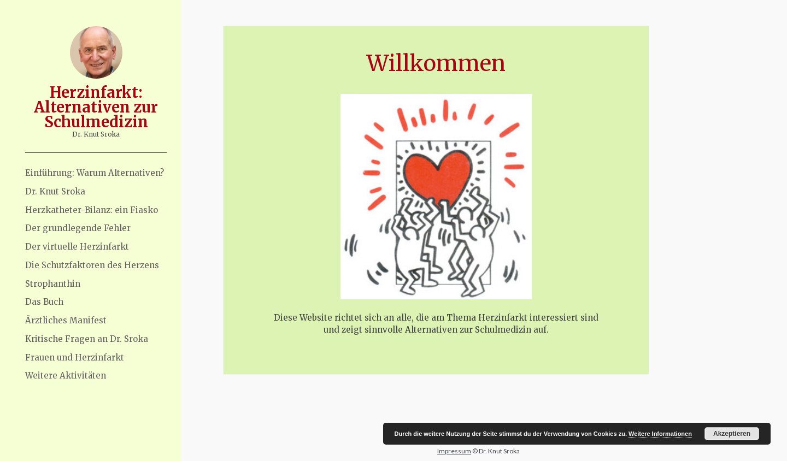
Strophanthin (52, 284)
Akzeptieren (731, 434)
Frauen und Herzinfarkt (74, 357)
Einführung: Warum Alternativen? (94, 173)
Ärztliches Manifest (66, 320)
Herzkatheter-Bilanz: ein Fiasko (91, 210)
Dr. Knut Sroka (55, 191)
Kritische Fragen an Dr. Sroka (86, 339)
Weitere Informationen (660, 433)
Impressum (454, 451)
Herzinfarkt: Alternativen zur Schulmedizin (96, 107)
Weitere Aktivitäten (65, 375)
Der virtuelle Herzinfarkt (77, 246)
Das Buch (44, 302)
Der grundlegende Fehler (78, 228)
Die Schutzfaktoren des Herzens (92, 265)
